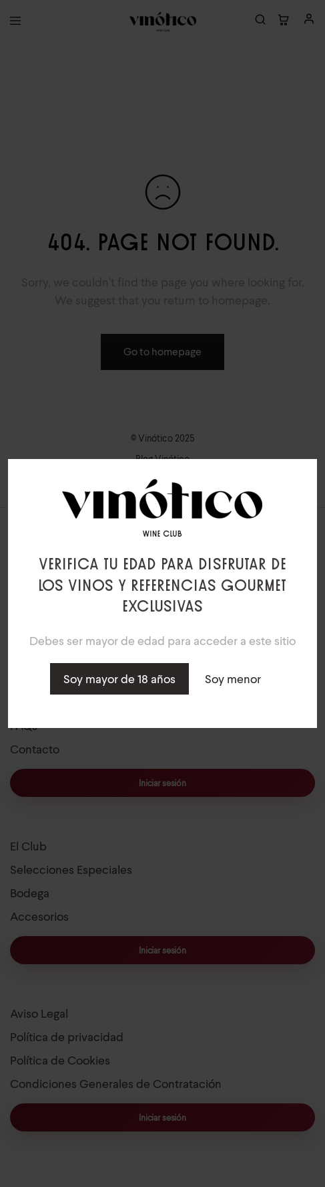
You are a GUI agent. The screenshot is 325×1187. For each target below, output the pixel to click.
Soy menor (233, 679)
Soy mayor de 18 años (119, 679)
